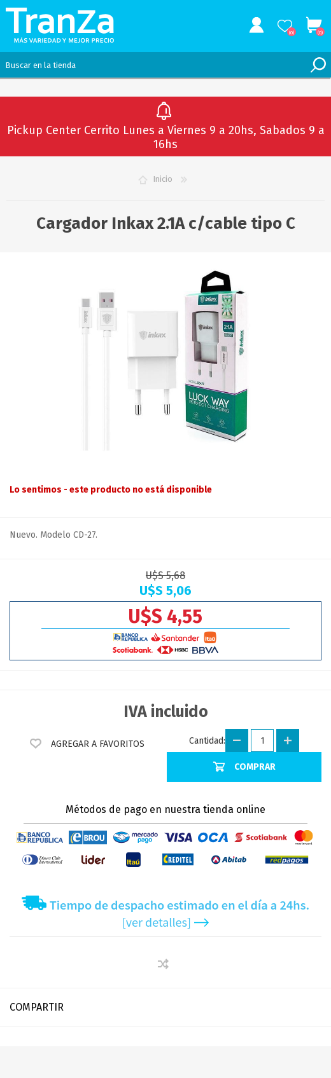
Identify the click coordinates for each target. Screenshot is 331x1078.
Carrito (313, 25)
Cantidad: (207, 740)
